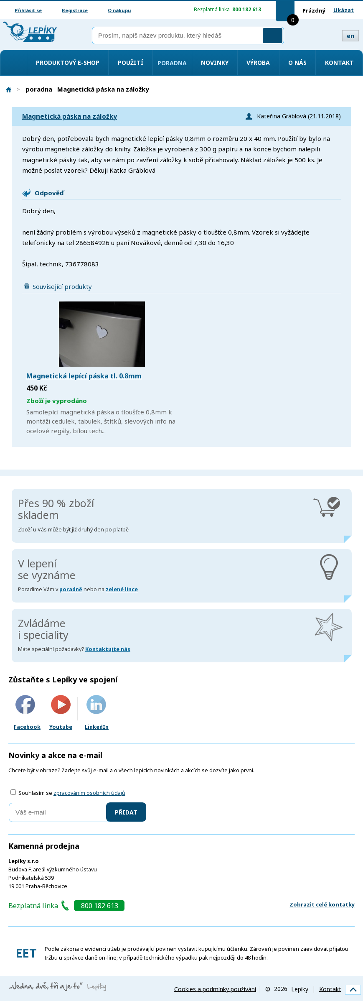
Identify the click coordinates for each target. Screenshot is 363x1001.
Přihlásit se (28, 10)
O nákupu (119, 10)
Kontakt (339, 62)
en (350, 36)
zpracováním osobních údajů (89, 793)
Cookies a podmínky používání (215, 989)
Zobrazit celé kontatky (322, 904)
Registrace (75, 10)
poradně (70, 589)
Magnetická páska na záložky (69, 116)
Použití (131, 62)
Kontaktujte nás (107, 649)
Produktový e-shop (67, 62)
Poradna (172, 63)
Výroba (258, 62)
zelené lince (122, 589)
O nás (297, 62)
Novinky (214, 62)
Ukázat (343, 10)
